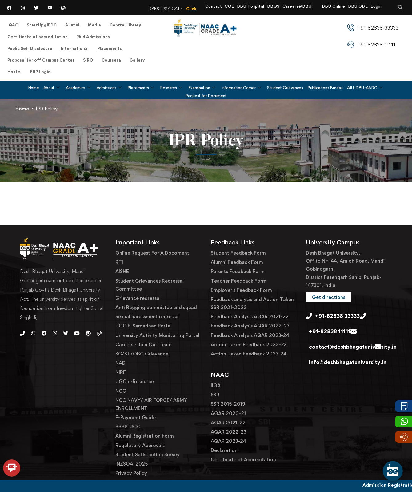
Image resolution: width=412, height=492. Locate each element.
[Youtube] (77, 333)
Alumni (72, 24)
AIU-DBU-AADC (364, 88)
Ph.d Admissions (93, 36)
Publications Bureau (325, 87)
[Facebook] (9, 7)
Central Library (125, 24)
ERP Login (40, 71)
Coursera (111, 60)
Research (171, 88)
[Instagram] (22, 7)
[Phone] (22, 333)
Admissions (109, 88)
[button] (328, 297)
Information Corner (241, 88)
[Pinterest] (88, 333)
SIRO (88, 60)
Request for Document (206, 95)
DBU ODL (358, 6)
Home (33, 87)
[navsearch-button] (400, 8)
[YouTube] (49, 7)
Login (378, 6)
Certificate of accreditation (37, 36)
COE (229, 6)
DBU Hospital (250, 6)
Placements (109, 48)
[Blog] (63, 7)
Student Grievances (285, 87)
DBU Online (333, 6)
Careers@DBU (299, 6)
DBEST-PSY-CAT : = (189, 8)
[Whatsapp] (33, 333)
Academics (78, 88)
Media (94, 24)
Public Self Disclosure (29, 48)
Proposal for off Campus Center (40, 60)
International (75, 48)
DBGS (273, 6)
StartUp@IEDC (42, 24)
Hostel (14, 71)
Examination (201, 88)
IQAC (12, 24)
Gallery (137, 60)
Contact (213, 6)
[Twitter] (36, 7)
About (51, 88)
